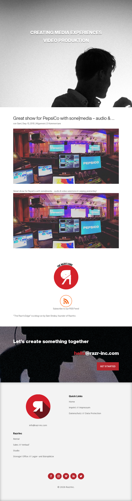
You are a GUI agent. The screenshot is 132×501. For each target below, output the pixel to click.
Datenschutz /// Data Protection (85, 413)
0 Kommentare (54, 123)
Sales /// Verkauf (21, 444)
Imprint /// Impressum (79, 407)
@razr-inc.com (96, 353)
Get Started (108, 366)
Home (72, 401)
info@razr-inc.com (38, 425)
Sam (19, 123)
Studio (16, 450)
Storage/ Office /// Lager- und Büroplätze (33, 456)
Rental (16, 438)
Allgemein (40, 123)
